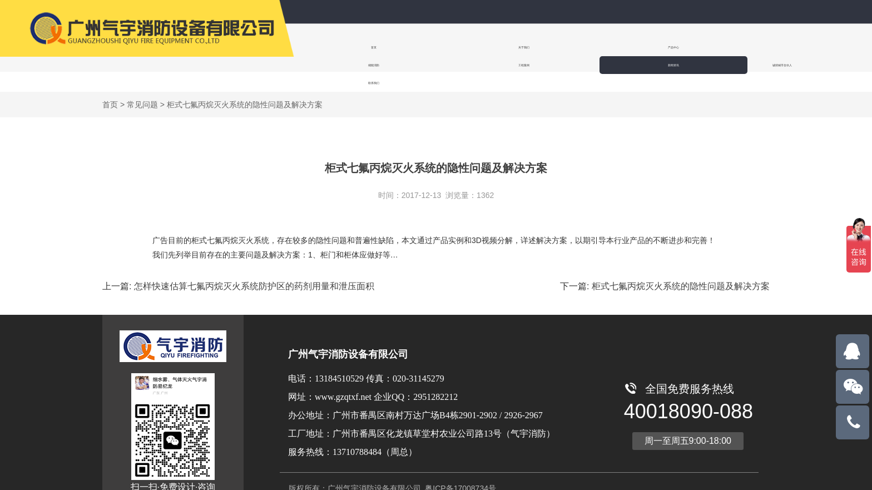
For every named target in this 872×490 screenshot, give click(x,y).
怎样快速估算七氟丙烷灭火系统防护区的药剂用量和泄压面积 (254, 266)
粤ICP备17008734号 (459, 468)
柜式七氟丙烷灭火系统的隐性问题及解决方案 (681, 266)
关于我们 (399, 47)
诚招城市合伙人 (741, 47)
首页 (331, 47)
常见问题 (142, 84)
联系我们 (811, 47)
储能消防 (535, 47)
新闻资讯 (670, 47)
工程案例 (603, 47)
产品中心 (467, 47)
